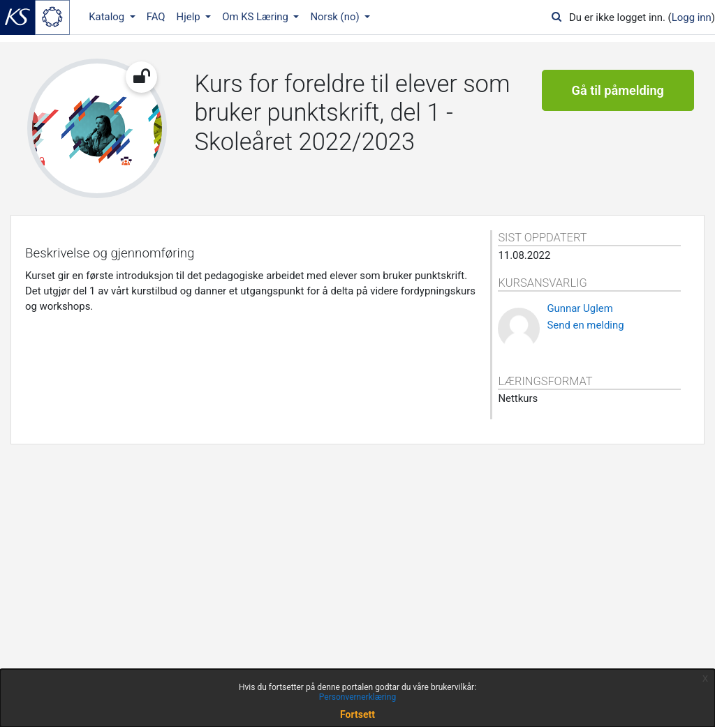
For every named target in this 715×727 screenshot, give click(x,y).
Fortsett (357, 714)
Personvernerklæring (357, 697)
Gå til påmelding (618, 90)
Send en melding (585, 325)
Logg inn (692, 17)
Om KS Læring (256, 16)
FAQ (156, 16)
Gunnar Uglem (579, 308)
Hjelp (190, 16)
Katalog (108, 16)
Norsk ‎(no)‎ (336, 16)
